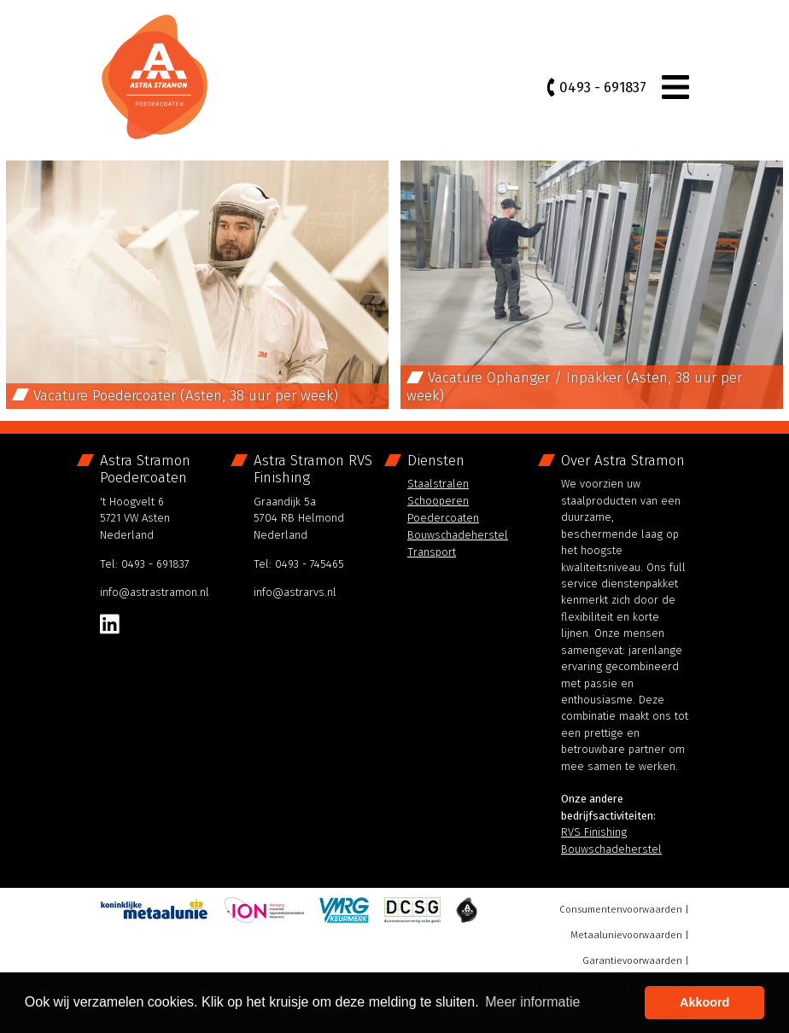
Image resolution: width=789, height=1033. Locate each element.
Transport (431, 552)
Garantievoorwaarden (632, 960)
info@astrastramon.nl (154, 592)
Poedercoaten (443, 517)
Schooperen (438, 500)
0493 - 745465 (309, 563)
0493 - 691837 (595, 87)
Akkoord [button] (704, 1002)
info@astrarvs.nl (295, 592)
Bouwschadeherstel (457, 534)
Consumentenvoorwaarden (620, 909)
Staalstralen (438, 483)
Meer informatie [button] (532, 1002)
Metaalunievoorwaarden (626, 935)
